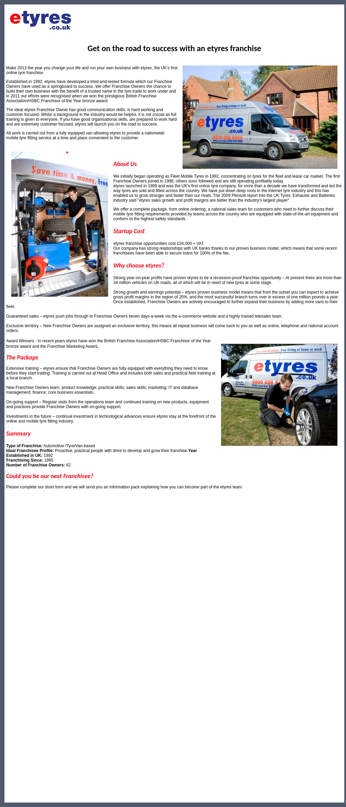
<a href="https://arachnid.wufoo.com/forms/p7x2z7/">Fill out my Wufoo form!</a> (174, 622)
